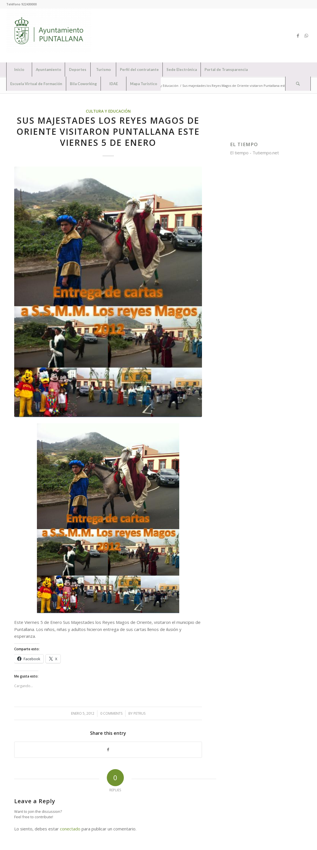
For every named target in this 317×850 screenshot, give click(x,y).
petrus (139, 713)
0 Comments (111, 713)
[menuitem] (19, 69)
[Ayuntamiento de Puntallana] (48, 35)
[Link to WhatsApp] (306, 35)
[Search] (298, 84)
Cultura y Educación (108, 111)
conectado (70, 829)
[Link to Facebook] (298, 35)
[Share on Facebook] (108, 750)
